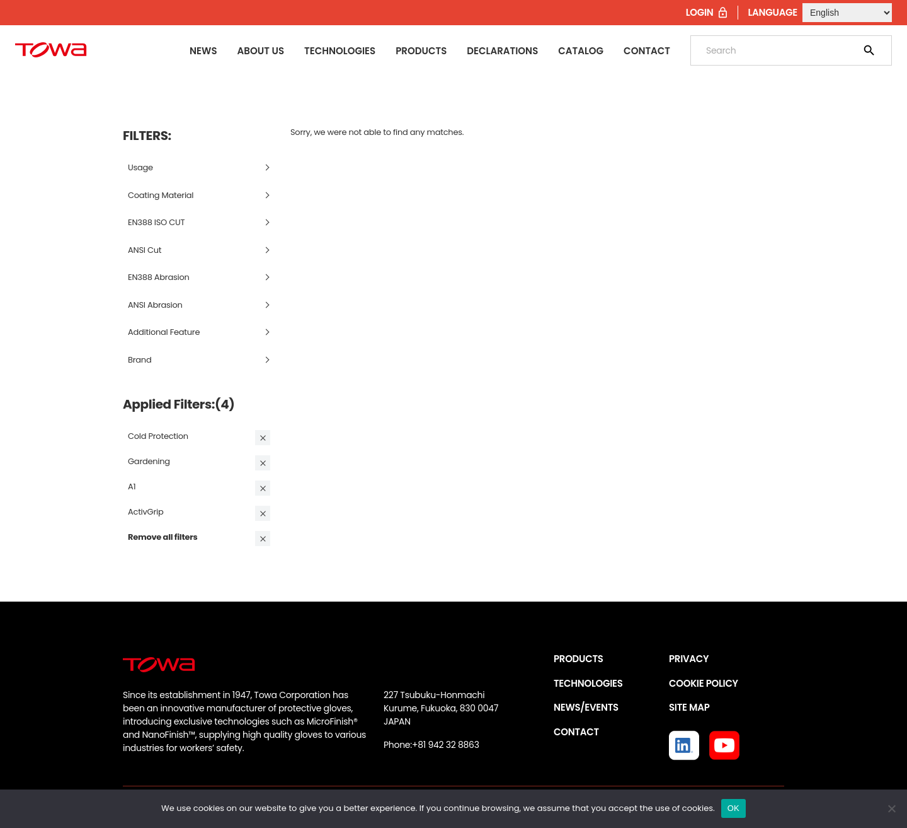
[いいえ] (891, 808)
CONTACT (576, 731)
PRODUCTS (578, 658)
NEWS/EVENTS (586, 707)
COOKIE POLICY (703, 683)
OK (733, 808)
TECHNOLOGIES (588, 683)
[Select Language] (847, 12)
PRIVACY (689, 658)
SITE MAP (689, 707)
